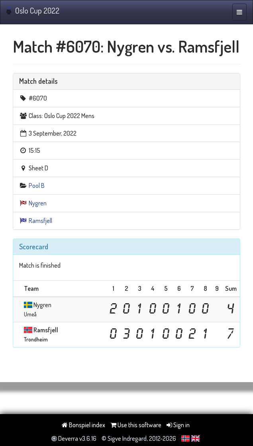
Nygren (38, 203)
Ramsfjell (40, 221)
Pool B (37, 185)
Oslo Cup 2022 (32, 10)
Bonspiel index (83, 425)
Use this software (135, 425)
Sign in (178, 425)
